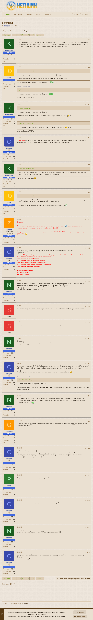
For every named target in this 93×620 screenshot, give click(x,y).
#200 (88, 552)
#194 (89, 396)
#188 (88, 248)
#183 (89, 104)
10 (22, 35)
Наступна (39, 35)
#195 (89, 421)
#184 (89, 138)
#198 (88, 500)
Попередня (7, 35)
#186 (89, 192)
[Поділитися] (85, 40)
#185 (89, 165)
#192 (89, 338)
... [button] (15, 35)
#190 (88, 306)
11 (25, 35)
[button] (11, 14)
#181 (89, 40)
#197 (89, 475)
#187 (89, 219)
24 (33, 35)
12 (28, 35)
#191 (89, 322)
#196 (89, 448)
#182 (89, 67)
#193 (89, 363)
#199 (88, 527)
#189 (88, 281)
